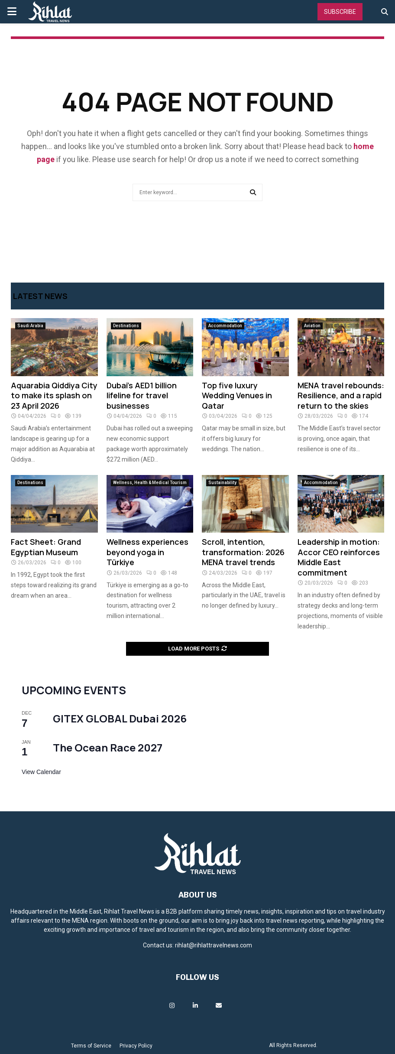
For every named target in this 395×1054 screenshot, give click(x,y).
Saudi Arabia (30, 325)
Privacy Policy (136, 1046)
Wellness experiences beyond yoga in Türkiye (147, 552)
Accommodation (225, 325)
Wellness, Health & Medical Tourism (150, 482)
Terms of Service (91, 1046)
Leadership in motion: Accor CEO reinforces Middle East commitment (339, 557)
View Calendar (41, 771)
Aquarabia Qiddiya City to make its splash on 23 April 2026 (54, 395)
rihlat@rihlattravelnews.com (213, 945)
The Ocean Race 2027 (107, 747)
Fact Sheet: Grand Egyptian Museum (46, 547)
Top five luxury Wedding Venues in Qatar (237, 395)
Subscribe (340, 11)
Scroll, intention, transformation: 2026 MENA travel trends (243, 552)
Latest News (40, 296)
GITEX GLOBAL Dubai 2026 (120, 718)
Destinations (126, 325)
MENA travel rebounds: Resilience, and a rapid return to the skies (341, 395)
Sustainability (222, 482)
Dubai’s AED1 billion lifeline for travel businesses (142, 395)
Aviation (312, 325)
